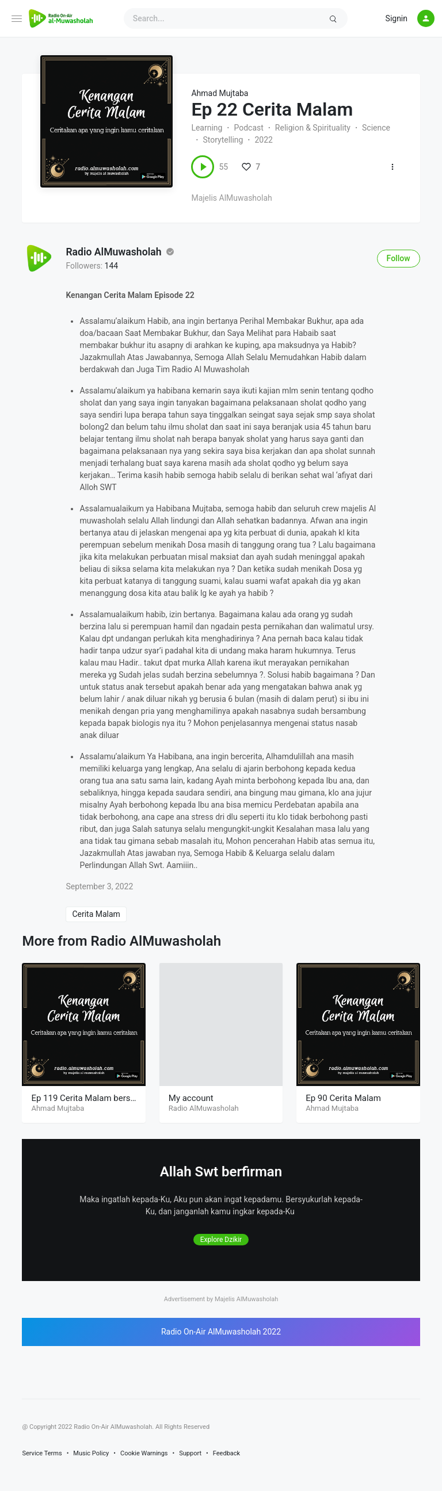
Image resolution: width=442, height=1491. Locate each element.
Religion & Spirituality (312, 127)
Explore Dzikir (221, 1240)
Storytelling (223, 139)
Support (190, 1453)
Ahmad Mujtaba (219, 93)
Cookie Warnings (144, 1453)
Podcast (248, 127)
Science (376, 127)
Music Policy (91, 1453)
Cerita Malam (96, 914)
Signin (396, 18)
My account (191, 1098)
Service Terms (42, 1453)
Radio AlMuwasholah (113, 252)
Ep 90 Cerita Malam (343, 1098)
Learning (206, 127)
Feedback (226, 1453)
